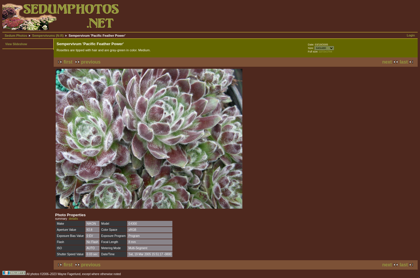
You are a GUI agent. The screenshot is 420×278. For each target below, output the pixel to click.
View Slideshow (16, 44)
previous (91, 61)
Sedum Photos (16, 35)
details (73, 218)
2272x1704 (325, 51)
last (404, 61)
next (387, 61)
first (68, 61)
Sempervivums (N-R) (48, 35)
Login (411, 35)
